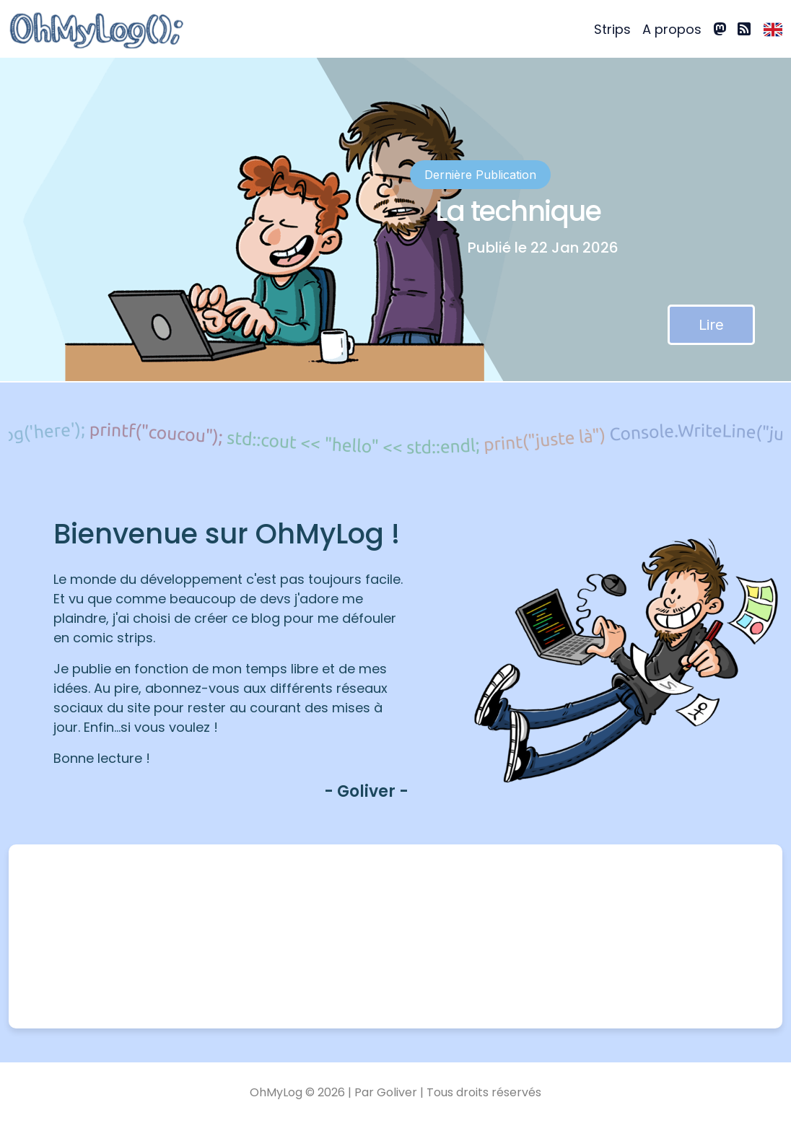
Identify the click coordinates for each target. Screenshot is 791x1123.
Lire (711, 324)
